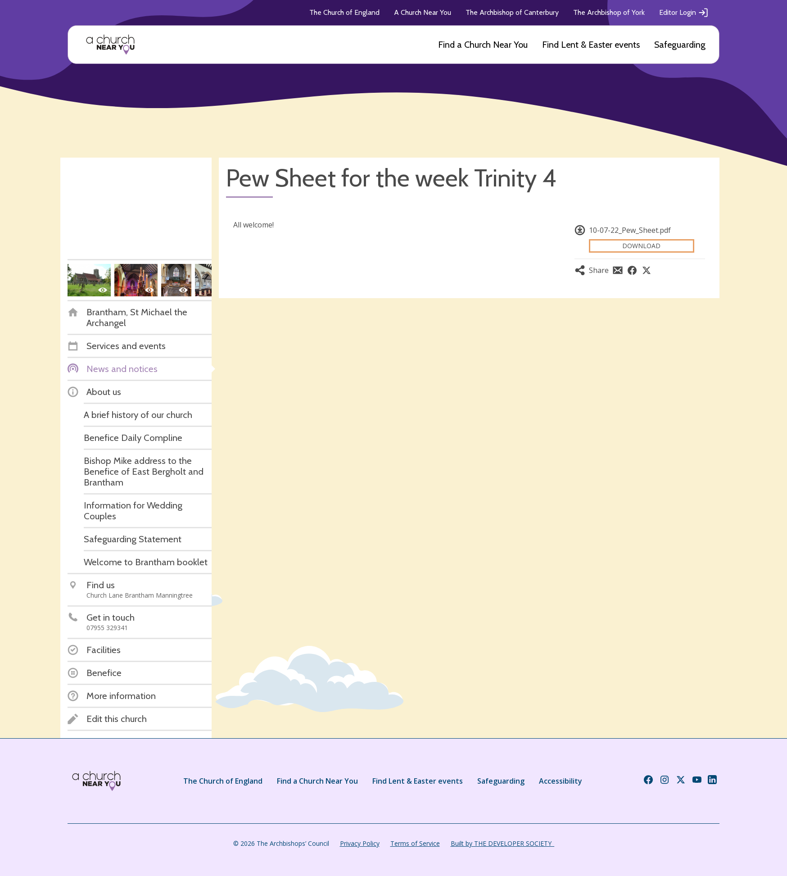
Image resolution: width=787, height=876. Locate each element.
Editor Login (684, 12)
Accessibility (560, 781)
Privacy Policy (360, 843)
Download (641, 245)
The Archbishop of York (609, 12)
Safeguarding (680, 44)
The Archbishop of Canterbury (512, 12)
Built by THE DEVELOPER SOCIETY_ (502, 843)
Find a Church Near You (483, 44)
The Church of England (344, 12)
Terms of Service (415, 843)
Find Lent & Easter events (591, 44)
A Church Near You (422, 12)
